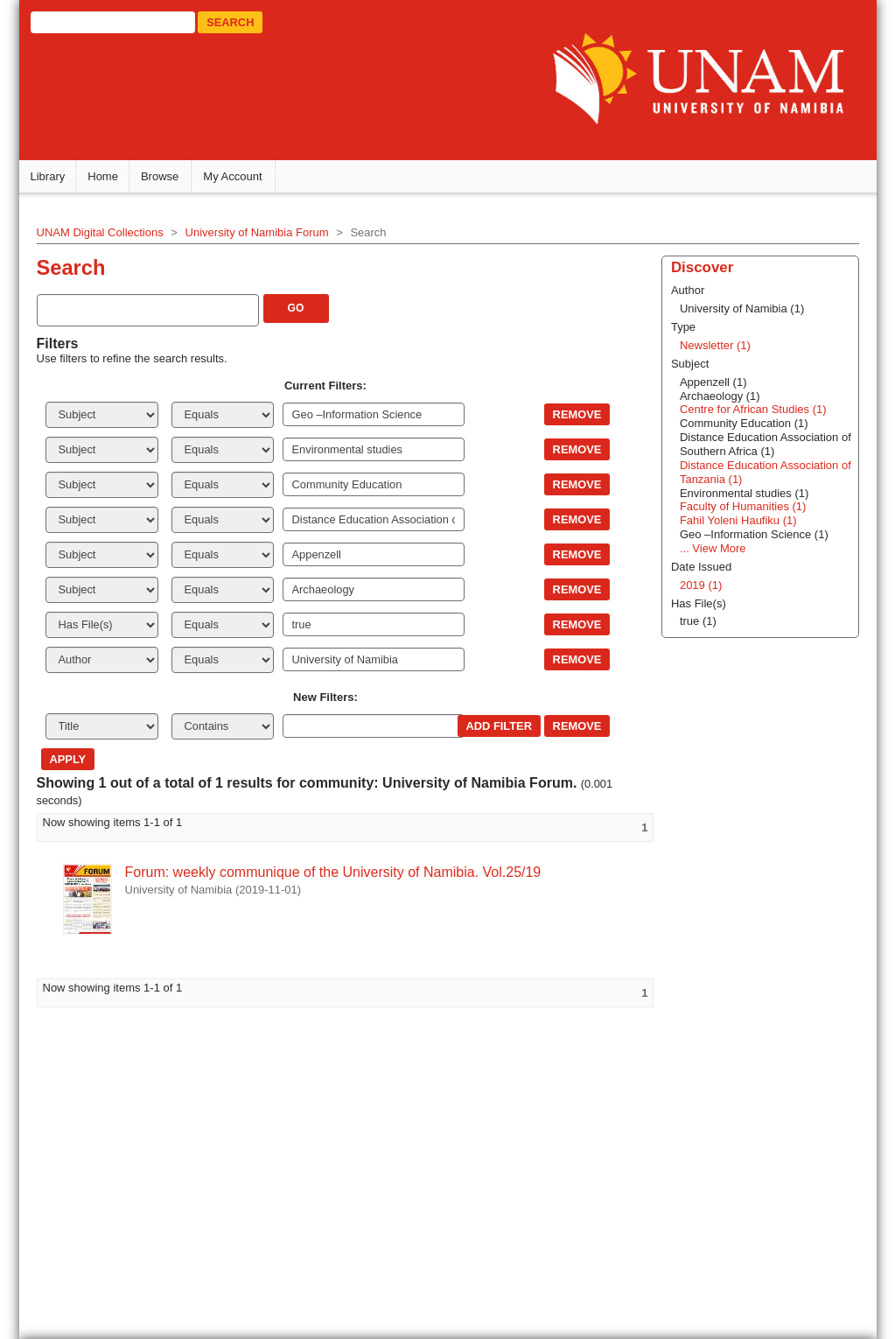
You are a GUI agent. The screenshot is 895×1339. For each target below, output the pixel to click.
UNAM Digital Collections (102, 231)
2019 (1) (699, 584)
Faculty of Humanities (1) (741, 506)
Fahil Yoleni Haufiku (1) (736, 519)
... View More (711, 547)
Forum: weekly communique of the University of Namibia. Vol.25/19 (336, 871)
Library (50, 175)
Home (106, 175)
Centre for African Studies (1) (751, 409)
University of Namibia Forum (260, 231)
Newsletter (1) (713, 344)
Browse (162, 175)
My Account (235, 175)
